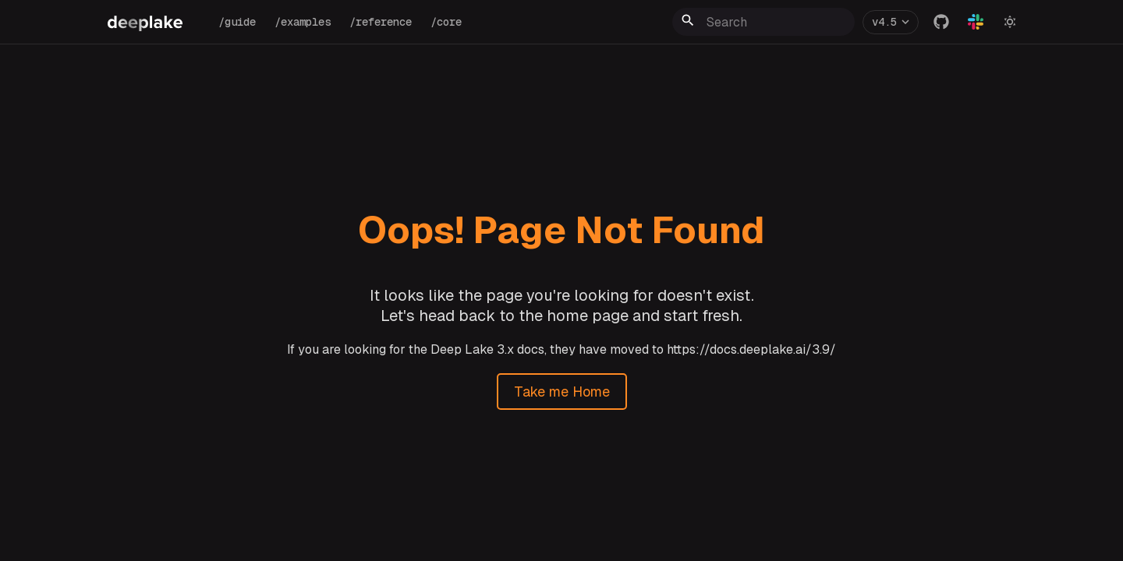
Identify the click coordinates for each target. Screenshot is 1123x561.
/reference (380, 22)
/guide (237, 22)
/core (446, 22)
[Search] (763, 22)
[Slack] (975, 22)
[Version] (891, 22)
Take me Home (562, 391)
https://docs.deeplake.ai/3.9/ (751, 349)
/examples (303, 22)
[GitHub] (941, 22)
